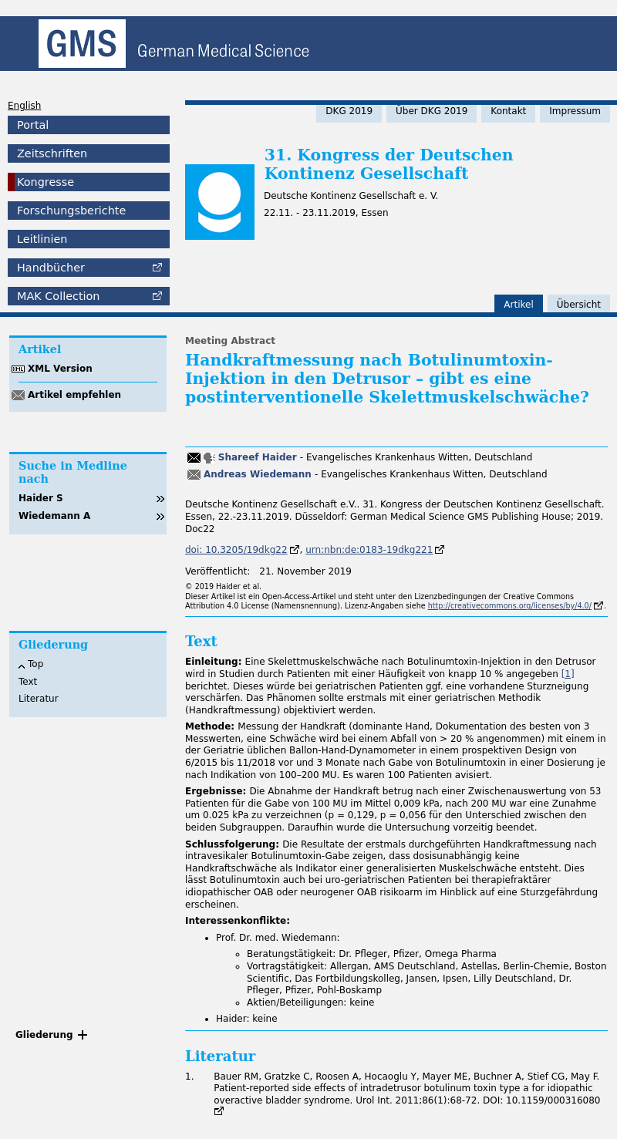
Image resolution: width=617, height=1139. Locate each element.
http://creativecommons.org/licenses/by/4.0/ (510, 606)
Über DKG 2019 (431, 111)
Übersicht (579, 304)
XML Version (60, 368)
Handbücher (51, 267)
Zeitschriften (52, 153)
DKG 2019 (349, 111)
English (24, 105)
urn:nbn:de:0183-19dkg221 (369, 549)
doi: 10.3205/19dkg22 (236, 549)
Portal (33, 125)
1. (189, 1076)
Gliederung (44, 1034)
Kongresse (45, 182)
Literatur (39, 698)
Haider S (41, 498)
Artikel (518, 304)
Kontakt (508, 111)
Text (28, 681)
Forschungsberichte (71, 210)
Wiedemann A (54, 516)
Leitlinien (42, 239)
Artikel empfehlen (74, 394)
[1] (568, 674)
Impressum (575, 111)
